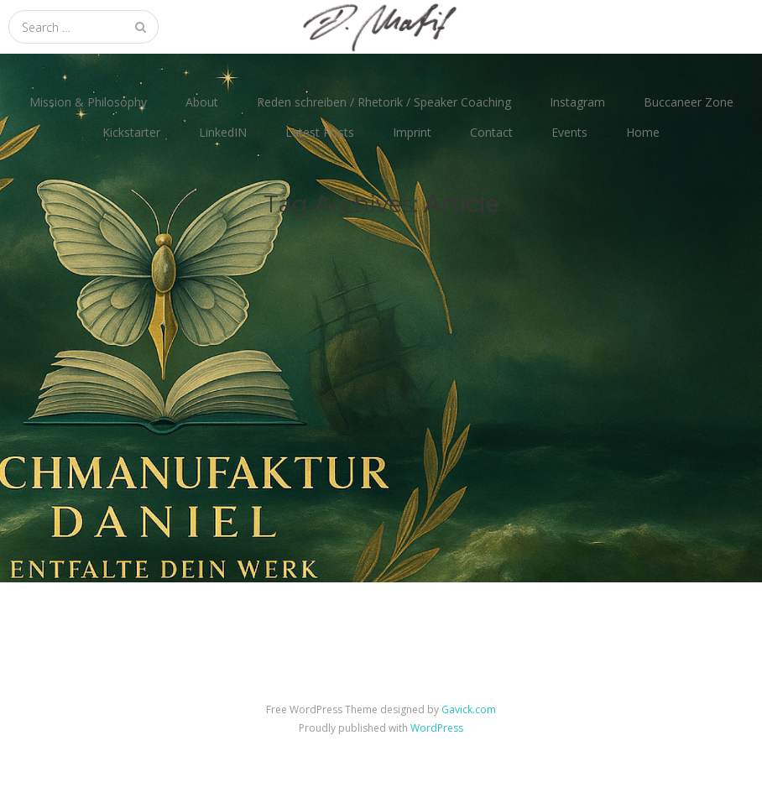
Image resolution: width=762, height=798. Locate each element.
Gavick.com (468, 709)
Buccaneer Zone (688, 102)
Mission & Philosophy (88, 102)
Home (643, 132)
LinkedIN (223, 132)
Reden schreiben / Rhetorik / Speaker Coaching (384, 102)
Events (569, 132)
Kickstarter (131, 132)
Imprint (412, 132)
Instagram (577, 102)
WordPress (436, 728)
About (201, 102)
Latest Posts (319, 132)
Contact (491, 132)
